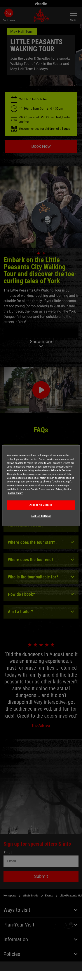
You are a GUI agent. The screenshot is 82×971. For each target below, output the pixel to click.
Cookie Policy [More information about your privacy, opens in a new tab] (15, 492)
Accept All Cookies (41, 504)
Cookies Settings (41, 516)
